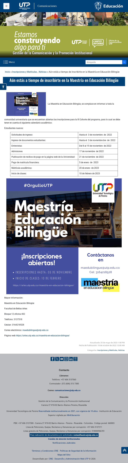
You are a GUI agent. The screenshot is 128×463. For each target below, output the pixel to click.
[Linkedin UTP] (71, 359)
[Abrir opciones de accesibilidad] (3, 86)
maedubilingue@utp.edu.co (35, 330)
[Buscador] (124, 62)
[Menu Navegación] (9, 62)
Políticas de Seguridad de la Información (78, 451)
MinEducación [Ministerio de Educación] (73, 415)
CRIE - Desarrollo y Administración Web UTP (68, 459)
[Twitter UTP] (57, 359)
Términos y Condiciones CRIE (45, 451)
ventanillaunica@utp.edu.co (85, 435)
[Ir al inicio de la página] (124, 450)
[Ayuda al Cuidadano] (75, 359)
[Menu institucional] (6, 6)
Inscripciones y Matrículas (24, 72)
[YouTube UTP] (62, 359)
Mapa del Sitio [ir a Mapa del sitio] (64, 455)
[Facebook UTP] (53, 359)
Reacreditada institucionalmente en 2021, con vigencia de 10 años (68, 411)
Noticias (43, 72)
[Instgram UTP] (66, 359)
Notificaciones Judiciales (64, 443)
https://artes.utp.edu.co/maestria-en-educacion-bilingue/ (43, 335)
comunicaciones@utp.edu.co (67, 390)
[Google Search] (104, 62)
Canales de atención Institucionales (64, 439)
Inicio (7, 72)
